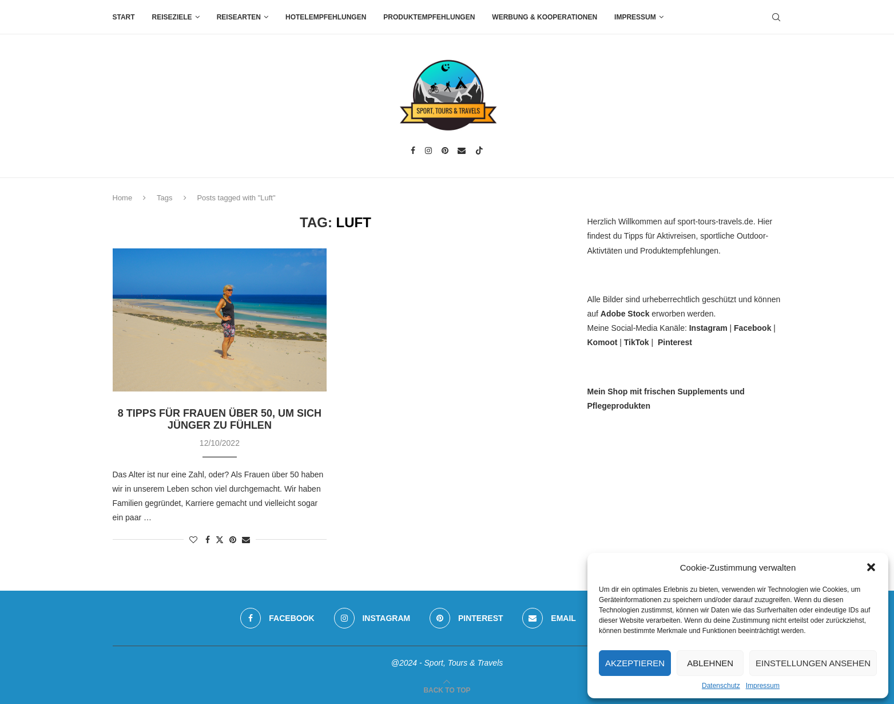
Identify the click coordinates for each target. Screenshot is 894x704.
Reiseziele (172, 17)
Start (124, 17)
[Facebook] (413, 151)
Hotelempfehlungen (325, 17)
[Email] (462, 151)
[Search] (776, 17)
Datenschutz (721, 686)
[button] (871, 567)
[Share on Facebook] (207, 539)
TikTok (636, 342)
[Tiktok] (479, 151)
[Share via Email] (246, 539)
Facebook (752, 328)
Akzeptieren (635, 663)
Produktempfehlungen (429, 17)
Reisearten (239, 17)
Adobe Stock (625, 313)
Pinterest (675, 342)
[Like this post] (193, 539)
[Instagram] (428, 151)
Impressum (763, 686)
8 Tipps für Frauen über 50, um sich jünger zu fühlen (219, 419)
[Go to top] (446, 689)
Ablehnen (710, 663)
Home (123, 197)
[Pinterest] (445, 151)
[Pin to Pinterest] (232, 539)
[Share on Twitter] (220, 539)
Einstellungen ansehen (813, 663)
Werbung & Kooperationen (544, 17)
